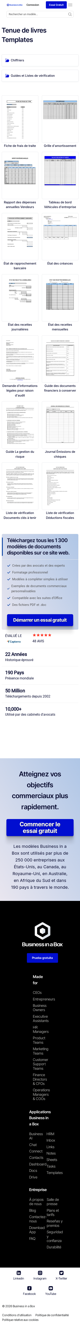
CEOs (37, 992)
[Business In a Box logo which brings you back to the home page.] (14, 4)
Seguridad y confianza (55, 1236)
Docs (33, 1170)
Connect (35, 1151)
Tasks (51, 1166)
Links (50, 1147)
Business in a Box (24, 1306)
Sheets (52, 1160)
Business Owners (40, 1007)
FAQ (32, 1238)
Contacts (36, 1157)
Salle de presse (53, 1201)
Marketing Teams (40, 1051)
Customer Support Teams (40, 1064)
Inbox (51, 1140)
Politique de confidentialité (52, 1315)
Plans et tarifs (53, 1212)
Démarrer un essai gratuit (40, 620)
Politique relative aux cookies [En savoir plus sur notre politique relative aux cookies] (20, 1320)
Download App (37, 1230)
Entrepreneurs (40, 999)
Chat (33, 1145)
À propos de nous (36, 1201)
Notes (51, 1153)
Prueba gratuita (42, 958)
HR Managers (40, 1029)
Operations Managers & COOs (40, 1094)
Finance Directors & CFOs (40, 1079)
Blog (32, 1210)
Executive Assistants (40, 1018)
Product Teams (39, 1040)
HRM (50, 1134)
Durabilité (54, 1247)
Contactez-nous (38, 1219)
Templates (55, 1173)
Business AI (36, 1136)
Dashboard (38, 1164)
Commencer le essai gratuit (40, 827)
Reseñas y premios (55, 1223)
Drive (33, 1177)
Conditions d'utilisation (17, 1315)
